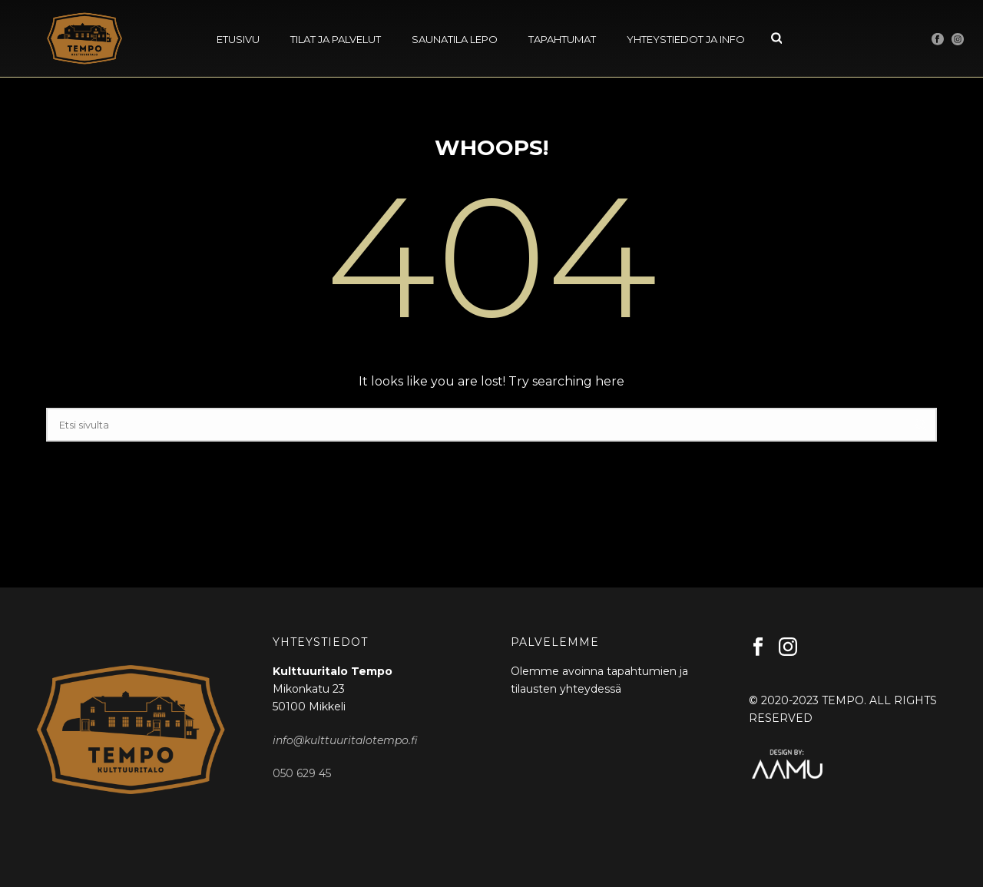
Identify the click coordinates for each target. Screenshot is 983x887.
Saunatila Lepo (455, 39)
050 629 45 (302, 773)
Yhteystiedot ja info (686, 39)
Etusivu (238, 39)
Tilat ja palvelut (335, 39)
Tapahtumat (562, 39)
